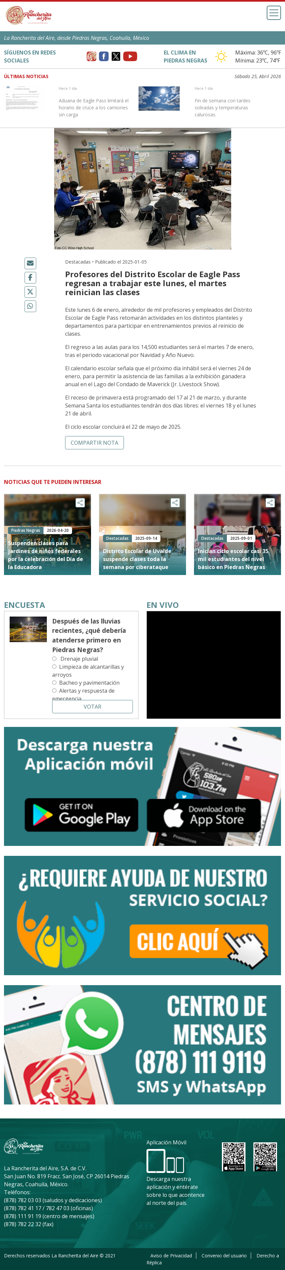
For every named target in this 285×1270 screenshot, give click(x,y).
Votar (92, 706)
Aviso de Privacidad (171, 1255)
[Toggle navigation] (274, 13)
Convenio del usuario (224, 1255)
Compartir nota (94, 442)
